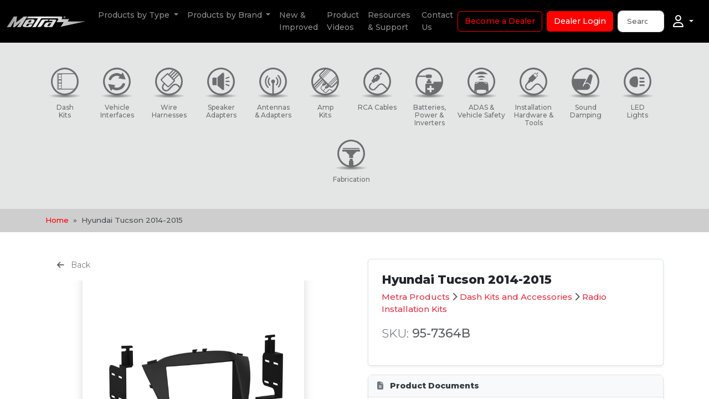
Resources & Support (389, 21)
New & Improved (298, 21)
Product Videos (343, 21)
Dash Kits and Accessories (516, 296)
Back (73, 265)
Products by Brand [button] (225, 15)
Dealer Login (580, 21)
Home (57, 220)
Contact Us (437, 21)
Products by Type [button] (135, 15)
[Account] (683, 22)
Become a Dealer (500, 21)
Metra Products (416, 296)
